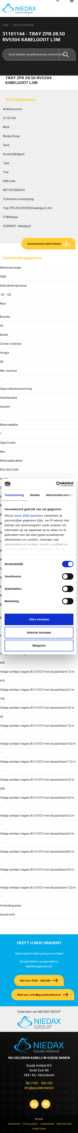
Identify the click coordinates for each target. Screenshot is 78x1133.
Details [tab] (35, 495)
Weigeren (39, 645)
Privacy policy (30, 1123)
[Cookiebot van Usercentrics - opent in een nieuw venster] (56, 484)
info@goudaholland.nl (39, 1088)
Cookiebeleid (47, 1123)
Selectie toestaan (39, 632)
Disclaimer (14, 1123)
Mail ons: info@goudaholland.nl (39, 994)
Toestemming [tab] (14, 495)
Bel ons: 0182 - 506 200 (35, 980)
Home (5, 25)
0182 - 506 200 (42, 1083)
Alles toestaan (39, 619)
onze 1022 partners (28, 515)
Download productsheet (44, 243)
